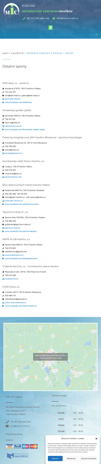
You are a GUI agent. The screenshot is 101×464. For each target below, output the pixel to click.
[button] (96, 444)
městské (28, 5)
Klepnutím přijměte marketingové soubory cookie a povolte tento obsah (50, 357)
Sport (69, 53)
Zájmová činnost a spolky (45, 53)
